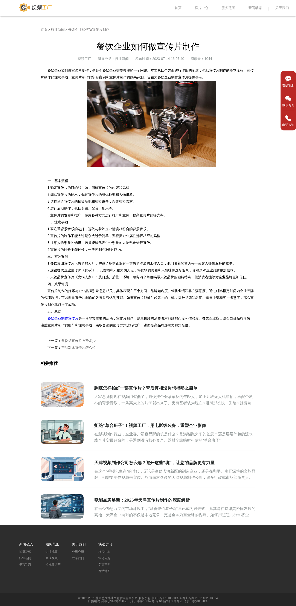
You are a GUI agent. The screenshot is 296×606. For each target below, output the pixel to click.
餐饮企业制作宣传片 (62, 318)
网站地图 (104, 571)
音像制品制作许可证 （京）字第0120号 (181, 601)
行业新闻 (58, 29)
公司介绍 (78, 551)
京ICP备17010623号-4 (166, 598)
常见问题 (104, 558)
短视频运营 (53, 564)
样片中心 (201, 8)
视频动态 (25, 564)
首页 (178, 8)
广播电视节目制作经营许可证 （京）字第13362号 (121, 601)
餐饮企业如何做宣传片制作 (88, 29)
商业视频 (52, 558)
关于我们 (282, 8)
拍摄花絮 (25, 551)
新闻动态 (255, 8)
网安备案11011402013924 (200, 598)
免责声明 (104, 564)
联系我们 (78, 558)
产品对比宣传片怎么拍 (78, 347)
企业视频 (52, 551)
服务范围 (228, 8)
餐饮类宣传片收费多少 (78, 341)
